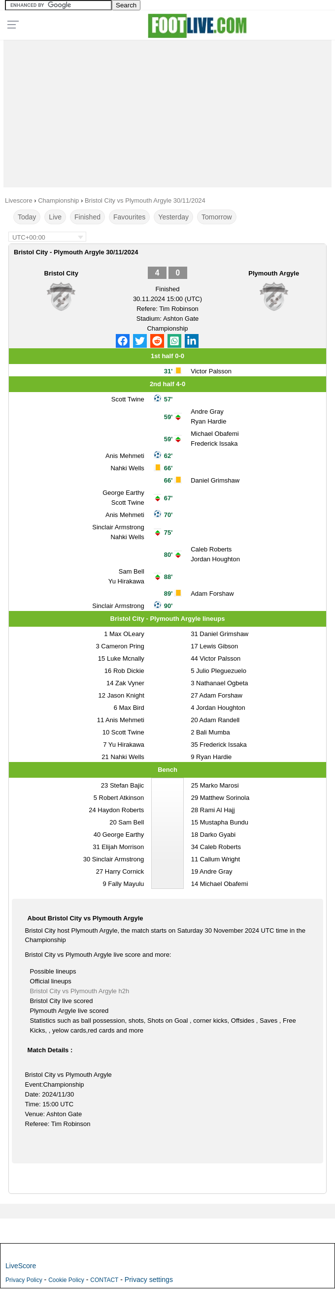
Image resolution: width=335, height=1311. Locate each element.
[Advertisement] (167, 111)
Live (55, 217)
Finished (87, 217)
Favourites (129, 217)
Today (27, 217)
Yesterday (173, 217)
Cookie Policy (66, 1280)
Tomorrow (216, 217)
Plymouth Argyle (273, 273)
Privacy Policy (23, 1280)
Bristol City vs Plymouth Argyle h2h (80, 991)
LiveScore (20, 1266)
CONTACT (104, 1280)
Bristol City (61, 273)
